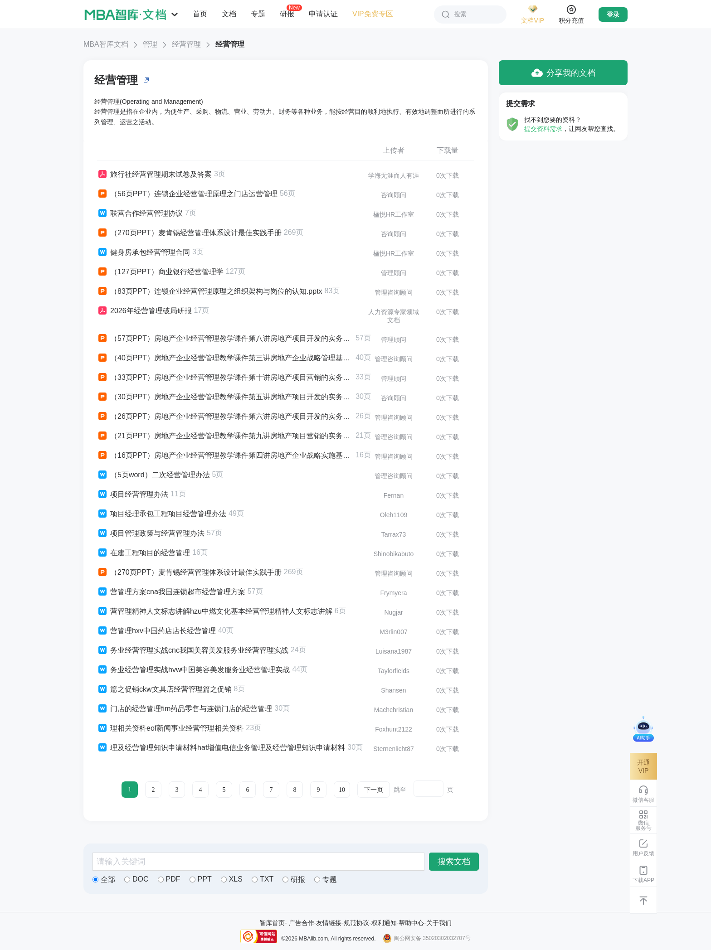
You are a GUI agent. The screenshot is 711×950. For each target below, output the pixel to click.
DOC (136, 879)
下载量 (447, 150)
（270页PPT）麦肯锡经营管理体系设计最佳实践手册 (189, 233)
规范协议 (356, 922)
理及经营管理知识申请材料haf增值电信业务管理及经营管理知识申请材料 (221, 748)
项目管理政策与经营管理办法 (151, 533)
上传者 (393, 150)
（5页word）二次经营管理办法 (153, 475)
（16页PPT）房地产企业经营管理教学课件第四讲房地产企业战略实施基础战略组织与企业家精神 (225, 455)
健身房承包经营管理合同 (143, 252)
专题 (258, 14)
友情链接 (328, 922)
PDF (169, 879)
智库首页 (272, 922)
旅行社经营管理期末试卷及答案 (154, 174)
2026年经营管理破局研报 (144, 311)
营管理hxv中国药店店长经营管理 (156, 631)
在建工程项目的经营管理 (143, 553)
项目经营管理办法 (132, 494)
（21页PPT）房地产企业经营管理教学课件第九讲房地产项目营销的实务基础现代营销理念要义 (225, 436)
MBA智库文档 (105, 44)
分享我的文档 (563, 72)
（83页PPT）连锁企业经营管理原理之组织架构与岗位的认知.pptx (209, 291)
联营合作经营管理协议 (140, 213)
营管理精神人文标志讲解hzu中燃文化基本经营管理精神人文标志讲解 (214, 611)
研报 (287, 14)
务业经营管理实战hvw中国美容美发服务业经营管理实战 (193, 670)
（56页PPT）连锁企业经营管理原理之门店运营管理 (187, 194)
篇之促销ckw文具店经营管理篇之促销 (164, 689)
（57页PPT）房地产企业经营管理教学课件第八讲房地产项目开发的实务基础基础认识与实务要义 (225, 339)
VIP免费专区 (372, 14)
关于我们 (439, 922)
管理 (150, 44)
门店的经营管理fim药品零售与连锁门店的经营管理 (184, 709)
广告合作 (301, 922)
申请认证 (323, 14)
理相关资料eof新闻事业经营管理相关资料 (170, 728)
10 (342, 789)
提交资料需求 (543, 128)
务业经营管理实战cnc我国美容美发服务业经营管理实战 (192, 650)
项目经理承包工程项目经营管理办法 (161, 514)
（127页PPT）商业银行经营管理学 (160, 272)
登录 (613, 14)
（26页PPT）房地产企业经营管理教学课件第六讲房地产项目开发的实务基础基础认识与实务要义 (225, 417)
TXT (262, 879)
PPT (201, 879)
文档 (229, 14)
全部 (104, 879)
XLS (232, 879)
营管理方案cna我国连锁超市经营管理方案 (171, 592)
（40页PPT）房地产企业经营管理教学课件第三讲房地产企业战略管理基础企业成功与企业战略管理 (225, 358)
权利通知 (384, 922)
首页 (200, 14)
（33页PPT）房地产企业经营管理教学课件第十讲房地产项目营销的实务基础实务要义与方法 (225, 378)
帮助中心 (411, 922)
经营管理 (186, 44)
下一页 (373, 789)
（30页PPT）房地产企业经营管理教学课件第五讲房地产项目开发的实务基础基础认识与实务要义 (225, 397)
